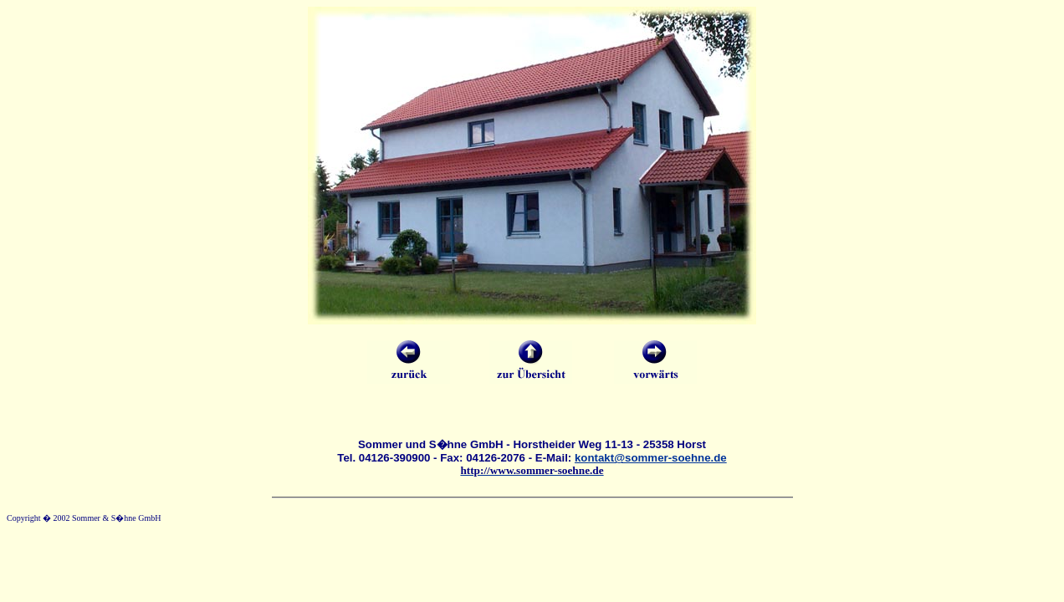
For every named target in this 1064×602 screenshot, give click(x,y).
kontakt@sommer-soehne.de (651, 458)
